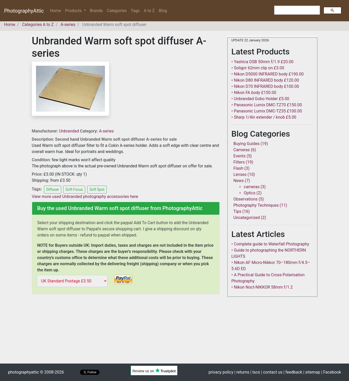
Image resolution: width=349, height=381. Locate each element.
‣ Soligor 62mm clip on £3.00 (257, 67)
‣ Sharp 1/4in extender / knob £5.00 (264, 117)
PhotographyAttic (24, 11)
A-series (106, 131)
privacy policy (221, 372)
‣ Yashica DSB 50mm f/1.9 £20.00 (262, 61)
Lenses (240, 174)
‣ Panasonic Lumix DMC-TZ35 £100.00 (266, 111)
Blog (163, 10)
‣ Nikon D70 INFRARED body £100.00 (265, 86)
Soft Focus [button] (74, 189)
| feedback (292, 372)
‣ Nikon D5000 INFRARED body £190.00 (267, 74)
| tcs (255, 372)
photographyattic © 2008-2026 (36, 372)
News (239, 180)
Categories (117, 10)
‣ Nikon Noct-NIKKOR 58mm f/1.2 (262, 287)
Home (56, 10)
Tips (237, 211)
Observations (246, 199)
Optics (250, 192)
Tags (135, 10)
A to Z (149, 10)
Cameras (242, 149)
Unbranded (69, 131)
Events (240, 156)
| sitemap (311, 372)
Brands (96, 10)
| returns (241, 372)
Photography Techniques (256, 205)
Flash (239, 168)
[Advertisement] (126, 332)
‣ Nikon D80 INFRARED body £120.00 (265, 80)
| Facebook (331, 372)
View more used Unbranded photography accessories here (85, 196)
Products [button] (74, 10)
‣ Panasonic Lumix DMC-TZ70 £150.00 (266, 104)
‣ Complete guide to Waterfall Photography (270, 244)
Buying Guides (246, 143)
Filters (239, 162)
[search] (296, 10)
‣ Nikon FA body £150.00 (253, 92)
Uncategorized (247, 217)
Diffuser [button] (52, 189)
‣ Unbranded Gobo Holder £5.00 (260, 98)
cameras (252, 186)
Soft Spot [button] (97, 189)
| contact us (271, 372)
